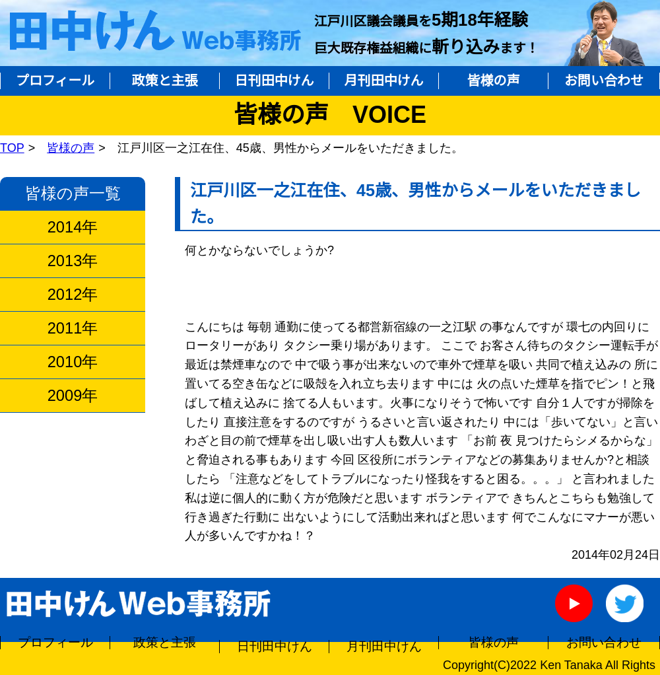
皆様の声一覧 (73, 193)
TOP (12, 148)
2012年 (72, 294)
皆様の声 (493, 80)
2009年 (72, 395)
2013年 (72, 261)
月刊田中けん (384, 80)
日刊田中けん (274, 80)
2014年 (72, 227)
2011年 (72, 328)
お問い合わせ (604, 80)
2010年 (72, 362)
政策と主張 (165, 80)
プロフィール (55, 80)
